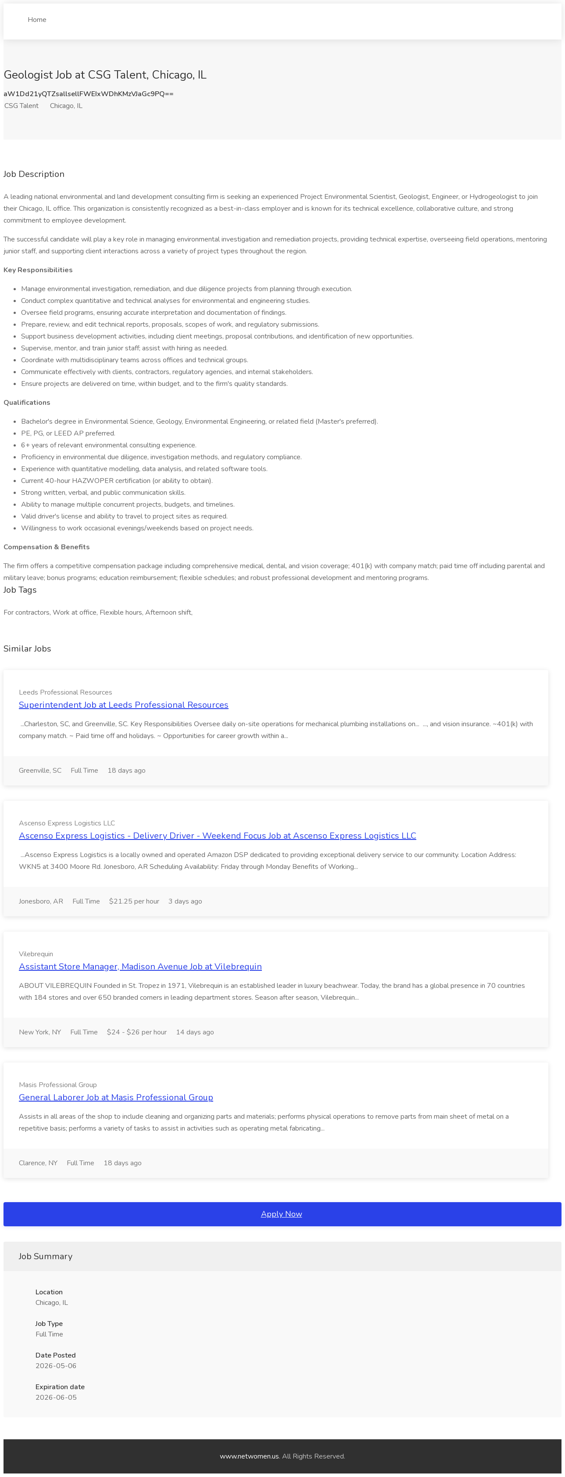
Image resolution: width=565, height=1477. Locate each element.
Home (37, 16)
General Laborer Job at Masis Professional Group (116, 1097)
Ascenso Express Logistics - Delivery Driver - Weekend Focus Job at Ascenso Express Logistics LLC (217, 836)
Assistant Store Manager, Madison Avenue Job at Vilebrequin (140, 967)
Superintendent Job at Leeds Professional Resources (124, 705)
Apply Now (281, 1214)
